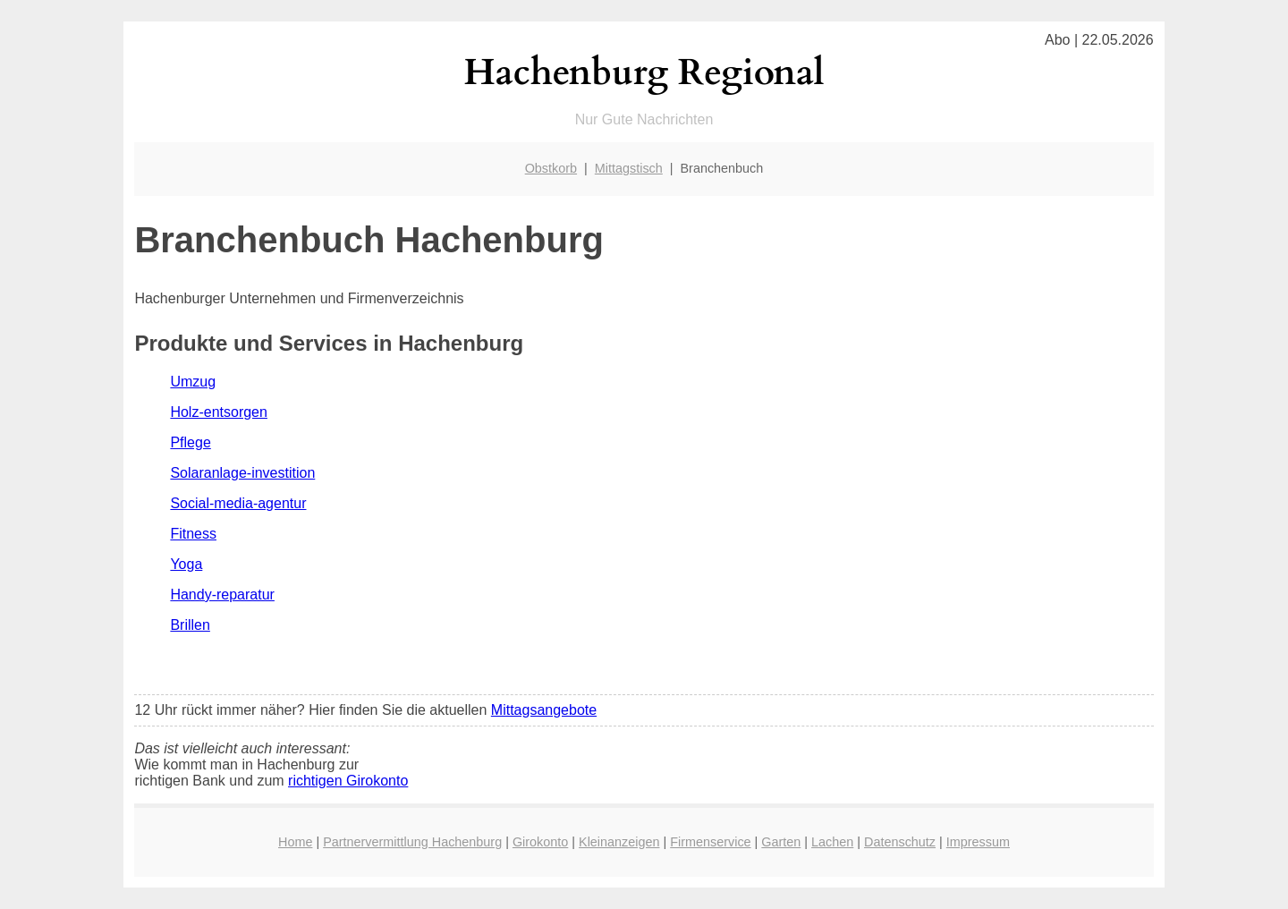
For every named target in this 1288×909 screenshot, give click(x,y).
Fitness (193, 533)
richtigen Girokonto (348, 780)
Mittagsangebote (544, 710)
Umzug (193, 381)
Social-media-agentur (238, 503)
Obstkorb (551, 168)
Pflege (190, 442)
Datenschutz (900, 842)
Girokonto (540, 842)
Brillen (189, 625)
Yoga (186, 564)
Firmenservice (710, 842)
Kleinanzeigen (619, 842)
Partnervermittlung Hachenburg (412, 842)
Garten (781, 842)
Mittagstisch (629, 168)
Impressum (978, 842)
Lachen (832, 842)
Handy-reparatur (222, 594)
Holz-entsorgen (218, 412)
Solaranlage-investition (242, 472)
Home (295, 842)
